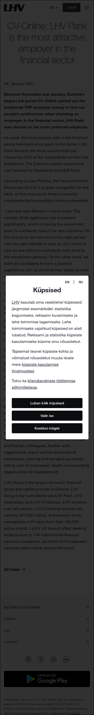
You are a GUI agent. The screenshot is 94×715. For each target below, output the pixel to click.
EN (67, 282)
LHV (16, 302)
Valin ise (47, 415)
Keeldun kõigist (47, 428)
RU (81, 282)
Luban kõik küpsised (47, 403)
